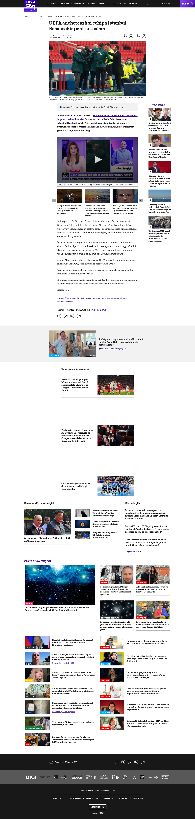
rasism (88, 298)
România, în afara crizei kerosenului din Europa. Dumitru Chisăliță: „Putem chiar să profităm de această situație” (97, 210)
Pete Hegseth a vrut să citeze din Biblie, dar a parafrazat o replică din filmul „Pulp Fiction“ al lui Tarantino (125, 209)
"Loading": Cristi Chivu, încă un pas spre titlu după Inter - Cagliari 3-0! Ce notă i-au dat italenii (147, 658)
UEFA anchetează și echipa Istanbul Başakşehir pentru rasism (78, 16)
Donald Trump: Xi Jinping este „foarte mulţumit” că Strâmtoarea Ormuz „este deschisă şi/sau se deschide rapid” (147, 529)
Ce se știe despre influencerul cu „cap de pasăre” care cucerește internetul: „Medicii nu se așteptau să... (73, 657)
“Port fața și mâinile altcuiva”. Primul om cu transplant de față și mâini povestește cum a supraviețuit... (148, 707)
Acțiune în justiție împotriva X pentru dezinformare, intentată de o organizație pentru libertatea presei (116, 626)
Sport (101, 3)
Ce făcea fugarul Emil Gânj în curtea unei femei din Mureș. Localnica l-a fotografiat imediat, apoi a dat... (115, 590)
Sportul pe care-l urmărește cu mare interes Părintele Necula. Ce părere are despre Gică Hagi (152, 624)
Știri (34, 16)
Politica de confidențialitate (105, 790)
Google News (99, 309)
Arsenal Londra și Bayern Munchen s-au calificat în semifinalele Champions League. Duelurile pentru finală (75, 385)
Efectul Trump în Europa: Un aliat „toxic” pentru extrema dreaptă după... (105, 513)
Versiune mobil (97, 807)
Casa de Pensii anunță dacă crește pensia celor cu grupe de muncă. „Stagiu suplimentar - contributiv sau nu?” (146, 691)
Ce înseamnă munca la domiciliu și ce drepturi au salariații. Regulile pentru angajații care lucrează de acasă (146, 542)
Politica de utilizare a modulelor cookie (83, 798)
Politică (51, 3)
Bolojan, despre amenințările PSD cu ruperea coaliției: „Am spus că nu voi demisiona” (69, 209)
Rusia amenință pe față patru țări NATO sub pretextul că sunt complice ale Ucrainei (159, 127)
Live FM (163, 3)
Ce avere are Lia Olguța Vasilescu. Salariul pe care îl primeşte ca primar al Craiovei (147, 642)
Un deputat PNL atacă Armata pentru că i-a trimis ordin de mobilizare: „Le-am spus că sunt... (159, 236)
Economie (79, 3)
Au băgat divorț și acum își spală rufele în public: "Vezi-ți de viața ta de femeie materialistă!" (121, 342)
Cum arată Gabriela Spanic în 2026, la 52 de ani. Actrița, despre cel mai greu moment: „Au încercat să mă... (148, 723)
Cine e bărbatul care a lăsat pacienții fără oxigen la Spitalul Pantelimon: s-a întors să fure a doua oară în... (73, 691)
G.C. (68, 289)
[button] (97, 159)
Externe (91, 3)
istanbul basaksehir (65, 301)
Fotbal (50, 16)
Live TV (185, 3)
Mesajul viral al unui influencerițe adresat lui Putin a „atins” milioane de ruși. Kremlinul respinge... (72, 642)
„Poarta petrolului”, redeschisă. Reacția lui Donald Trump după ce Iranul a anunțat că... (159, 208)
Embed (62, 184)
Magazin (116, 3)
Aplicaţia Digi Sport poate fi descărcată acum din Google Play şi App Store (93, 107)
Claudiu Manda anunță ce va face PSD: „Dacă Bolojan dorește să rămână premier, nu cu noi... (159, 180)
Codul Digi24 (108, 798)
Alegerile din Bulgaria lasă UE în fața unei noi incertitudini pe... (105, 535)
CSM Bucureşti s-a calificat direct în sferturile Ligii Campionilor (76, 486)
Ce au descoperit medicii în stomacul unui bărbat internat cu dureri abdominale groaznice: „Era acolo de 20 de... (72, 705)
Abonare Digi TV (57, 798)
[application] (97, 160)
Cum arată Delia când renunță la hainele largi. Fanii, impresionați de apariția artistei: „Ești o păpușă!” (73, 675)
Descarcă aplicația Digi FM (63, 663)
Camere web (123, 798)
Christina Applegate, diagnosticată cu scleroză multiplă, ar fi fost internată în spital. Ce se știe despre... (146, 675)
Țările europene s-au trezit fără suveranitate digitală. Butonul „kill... (106, 524)
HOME (26, 16)
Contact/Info (138, 798)
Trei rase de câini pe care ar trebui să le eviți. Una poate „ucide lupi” (73, 723)
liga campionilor (72, 298)
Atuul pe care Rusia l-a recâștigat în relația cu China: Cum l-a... (47, 539)
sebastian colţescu (119, 298)
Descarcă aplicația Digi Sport (113, 348)
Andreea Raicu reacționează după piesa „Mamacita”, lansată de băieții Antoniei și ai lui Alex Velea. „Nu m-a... (73, 739)
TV (108, 3)
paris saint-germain (101, 298)
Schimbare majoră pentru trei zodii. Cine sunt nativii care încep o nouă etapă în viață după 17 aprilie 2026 (57, 609)
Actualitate (65, 3)
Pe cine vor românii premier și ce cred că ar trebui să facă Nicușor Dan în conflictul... (159, 153)
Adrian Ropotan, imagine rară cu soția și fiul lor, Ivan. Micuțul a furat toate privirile (152, 589)
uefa (83, 298)
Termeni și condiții (86, 790)
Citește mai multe (132, 551)
